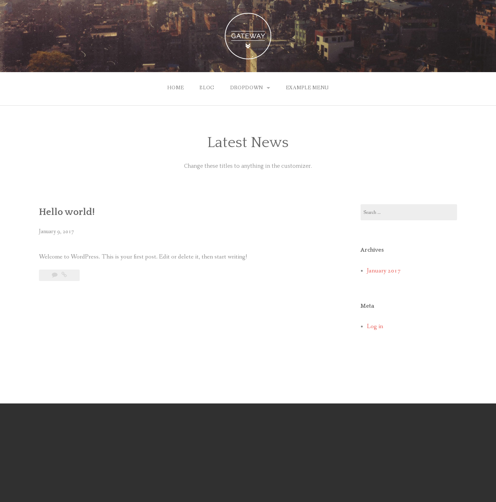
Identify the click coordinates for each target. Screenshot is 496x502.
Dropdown (246, 88)
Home (175, 88)
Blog (206, 88)
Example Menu (307, 88)
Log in (375, 326)
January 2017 (384, 271)
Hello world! (67, 212)
